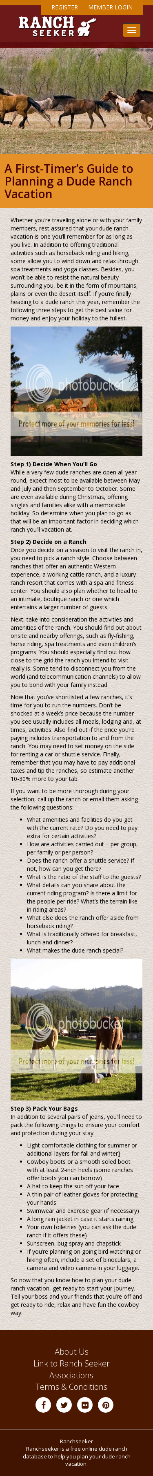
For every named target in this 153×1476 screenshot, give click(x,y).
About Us (72, 1351)
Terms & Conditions (71, 1386)
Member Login (110, 7)
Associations (71, 1375)
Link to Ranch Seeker (71, 1363)
